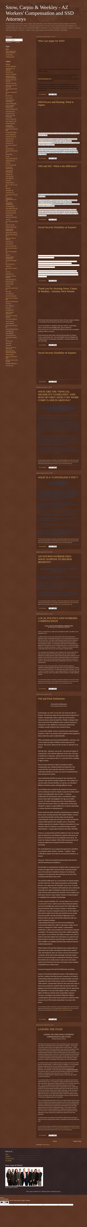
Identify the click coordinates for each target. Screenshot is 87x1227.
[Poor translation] (6, 1202)
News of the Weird (10, 246)
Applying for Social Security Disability (10, 77)
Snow (7, 286)
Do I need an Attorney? (11, 145)
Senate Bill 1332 (59, 713)
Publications (9, 274)
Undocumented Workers (12, 325)
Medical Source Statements (9, 230)
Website (8, 345)
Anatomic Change (10, 74)
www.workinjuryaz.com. (65, 461)
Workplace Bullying (10, 363)
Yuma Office (9, 365)
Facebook (7, 1156)
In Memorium (9, 192)
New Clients (9, 243)
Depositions (8, 143)
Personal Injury (9, 264)
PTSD (7, 272)
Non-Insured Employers (11, 248)
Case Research (9, 111)
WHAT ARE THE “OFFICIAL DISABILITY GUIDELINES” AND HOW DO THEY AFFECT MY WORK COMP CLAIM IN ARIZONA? (58, 396)
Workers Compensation (11, 356)
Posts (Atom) (46, 1144)
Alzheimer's (8, 72)
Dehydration (9, 141)
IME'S (7, 188)
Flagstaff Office (9, 160)
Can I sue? (8, 98)
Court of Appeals (10, 134)
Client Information (10, 119)
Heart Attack (9, 176)
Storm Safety (9, 305)
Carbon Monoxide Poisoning (10, 100)
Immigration (8, 190)
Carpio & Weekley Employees (10, 106)
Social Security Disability (12, 298)
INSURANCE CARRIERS (9, 203)
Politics (7, 266)
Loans (7, 219)
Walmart (8, 343)
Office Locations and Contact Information (11, 52)
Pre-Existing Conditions (11, 268)
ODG (7, 255)
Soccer (7, 291)
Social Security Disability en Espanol (57, 227)
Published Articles (10, 57)
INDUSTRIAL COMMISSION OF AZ (11, 199)
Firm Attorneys (9, 54)
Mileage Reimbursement (12, 234)
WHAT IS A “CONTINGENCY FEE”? (58, 477)
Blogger (59, 1191)
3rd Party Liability (10, 66)
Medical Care (9, 225)
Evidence (8, 154)
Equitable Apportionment (12, 150)
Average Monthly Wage (11, 89)
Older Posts (77, 1141)
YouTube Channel (9, 1158)
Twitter (6, 1154)
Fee (7, 156)
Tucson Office (9, 323)
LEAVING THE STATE (50, 1029)
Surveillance (9, 310)
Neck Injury (8, 241)
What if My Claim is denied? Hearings (10, 351)
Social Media (9, 293)
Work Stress (9, 354)
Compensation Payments (12, 129)
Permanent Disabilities (11, 260)
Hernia (7, 180)
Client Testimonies (10, 121)
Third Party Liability (10, 319)
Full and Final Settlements (51, 698)
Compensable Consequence (9, 126)
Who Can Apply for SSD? (51, 40)
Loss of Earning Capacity (12, 221)
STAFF (7, 303)
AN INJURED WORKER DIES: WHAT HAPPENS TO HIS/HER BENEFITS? (55, 559)
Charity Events (9, 113)
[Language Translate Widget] (14, 40)
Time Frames (9, 321)
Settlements (8, 281)
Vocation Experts (10, 335)
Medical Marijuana (10, 227)
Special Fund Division (11, 301)
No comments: (43, 94)
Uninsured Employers (11, 329)
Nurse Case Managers (11, 251)
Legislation (8, 215)
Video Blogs (8, 333)
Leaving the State (10, 212)
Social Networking (10, 296)
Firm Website (8, 1160)
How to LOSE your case (11, 185)
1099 (7, 64)
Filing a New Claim (10, 158)
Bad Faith (8, 95)
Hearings (8, 174)
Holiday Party (9, 182)
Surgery (8, 308)
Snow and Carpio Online (12, 288)
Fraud (7, 163)
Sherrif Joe (8, 284)
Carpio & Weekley (10, 103)
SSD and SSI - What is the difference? (57, 166)
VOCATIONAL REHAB (11, 337)
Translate (16, 42)
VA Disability (9, 331)
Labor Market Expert (11, 208)
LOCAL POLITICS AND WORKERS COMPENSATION (57, 619)
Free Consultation (10, 165)
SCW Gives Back (10, 279)
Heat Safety (8, 178)
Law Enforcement (10, 210)
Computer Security (10, 132)
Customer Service (10, 136)
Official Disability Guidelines (10, 258)
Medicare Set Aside (10, 232)
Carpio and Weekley (11, 109)
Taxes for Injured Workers (10, 313)
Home (55, 1141)
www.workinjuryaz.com (44, 79)
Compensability (9, 123)
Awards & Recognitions (11, 92)
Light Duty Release (10, 217)
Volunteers (8, 341)
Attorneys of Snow (10, 83)
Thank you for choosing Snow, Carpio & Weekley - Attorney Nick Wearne (57, 290)
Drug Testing (9, 148)
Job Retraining (9, 206)
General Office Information (9, 171)
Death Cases (9, 139)
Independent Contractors (12, 194)
